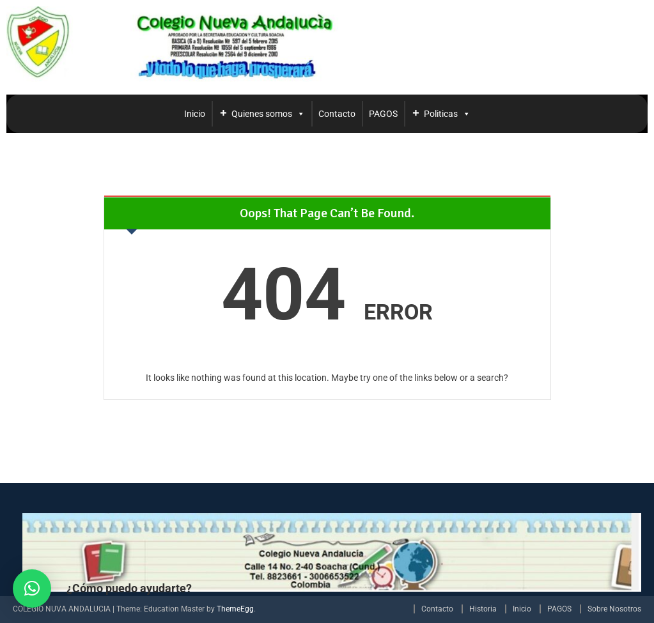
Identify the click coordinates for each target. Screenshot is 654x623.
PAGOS (383, 114)
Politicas (447, 114)
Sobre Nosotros (614, 608)
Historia (483, 608)
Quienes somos (268, 114)
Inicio (194, 114)
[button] (32, 588)
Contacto (336, 114)
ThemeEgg (235, 608)
